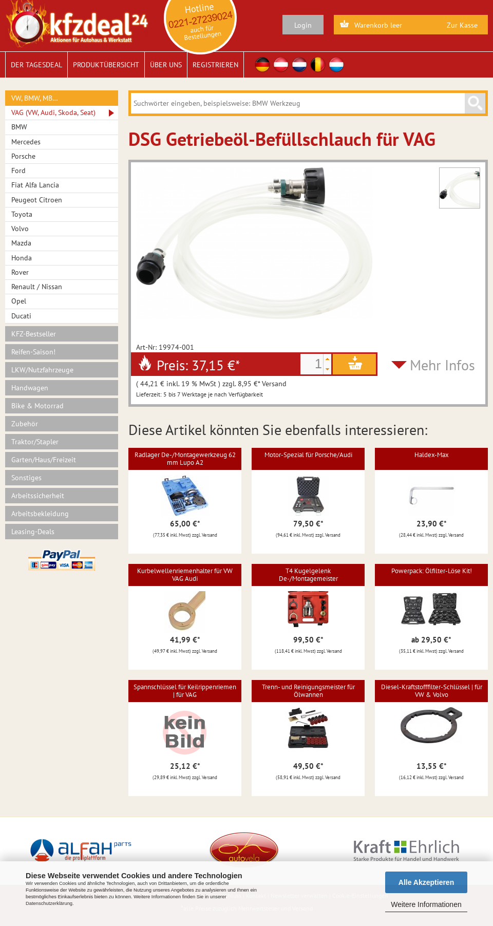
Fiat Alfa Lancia (35, 185)
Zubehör (24, 423)
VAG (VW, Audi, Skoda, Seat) (53, 112)
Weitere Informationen (426, 904)
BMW (19, 126)
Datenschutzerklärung (49, 903)
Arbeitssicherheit (37, 495)
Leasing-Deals (32, 531)
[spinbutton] (311, 364)
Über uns (166, 64)
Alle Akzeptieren (426, 882)
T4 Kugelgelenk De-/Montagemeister (308, 574)
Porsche (23, 156)
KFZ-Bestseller (33, 333)
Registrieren (215, 64)
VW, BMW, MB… (34, 98)
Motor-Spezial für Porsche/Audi (308, 454)
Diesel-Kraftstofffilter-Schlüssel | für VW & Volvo (431, 690)
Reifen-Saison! (33, 351)
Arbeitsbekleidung (40, 513)
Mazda (21, 243)
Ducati (21, 315)
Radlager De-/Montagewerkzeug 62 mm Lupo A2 (185, 458)
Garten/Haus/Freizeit (43, 459)
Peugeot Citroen (36, 199)
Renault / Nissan (36, 286)
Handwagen (29, 387)
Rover (20, 272)
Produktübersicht (106, 64)
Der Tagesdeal (36, 64)
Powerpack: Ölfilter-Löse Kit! (431, 570)
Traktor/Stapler (35, 441)
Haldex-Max (431, 454)
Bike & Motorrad (37, 405)
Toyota (21, 214)
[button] (327, 359)
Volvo (20, 228)
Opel (18, 301)
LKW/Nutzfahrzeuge (42, 369)
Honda (21, 257)
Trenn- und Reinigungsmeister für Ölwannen (308, 690)
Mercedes (26, 141)
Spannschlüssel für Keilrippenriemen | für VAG (185, 690)
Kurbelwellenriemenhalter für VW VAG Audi (185, 574)
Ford (18, 170)
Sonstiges (26, 477)
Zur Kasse (462, 25)
